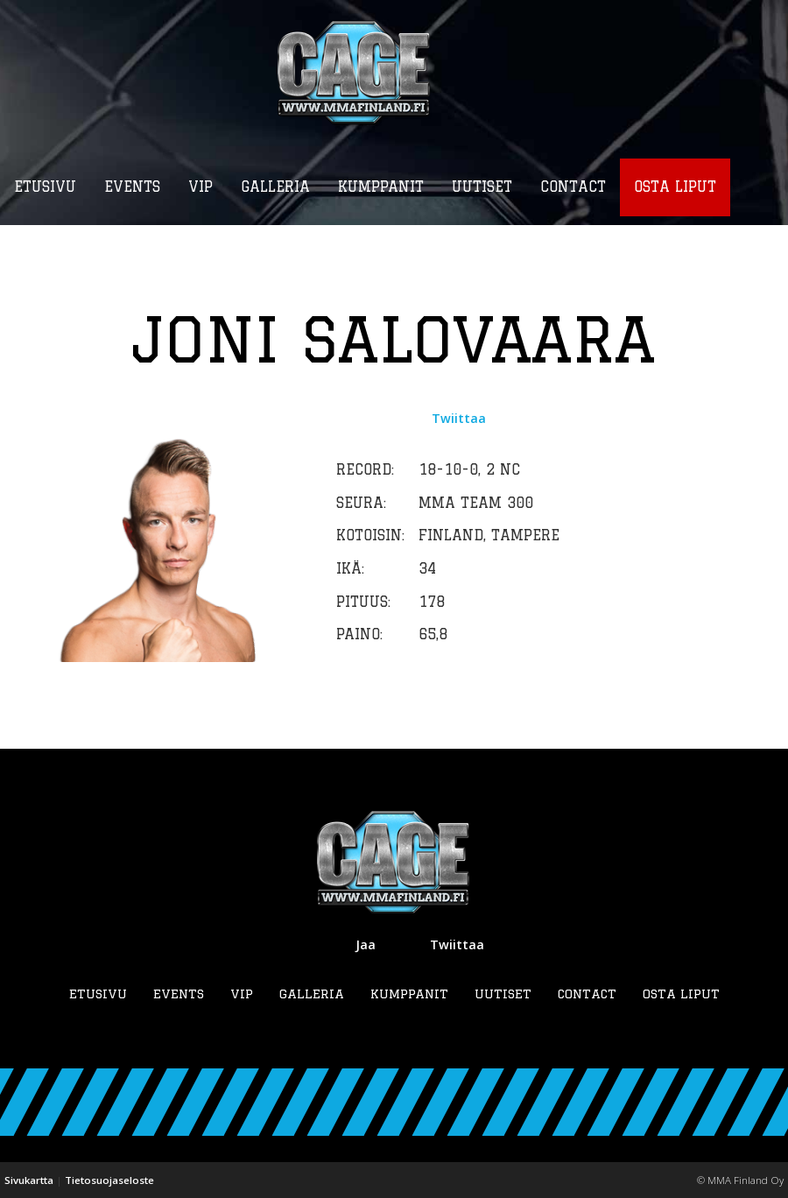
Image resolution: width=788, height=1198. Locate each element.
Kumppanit (409, 993)
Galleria (311, 993)
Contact (587, 993)
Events (178, 993)
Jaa (365, 944)
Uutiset (503, 993)
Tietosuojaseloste (109, 1180)
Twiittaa (459, 418)
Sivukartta (28, 1180)
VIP (241, 993)
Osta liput (681, 993)
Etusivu (98, 993)
